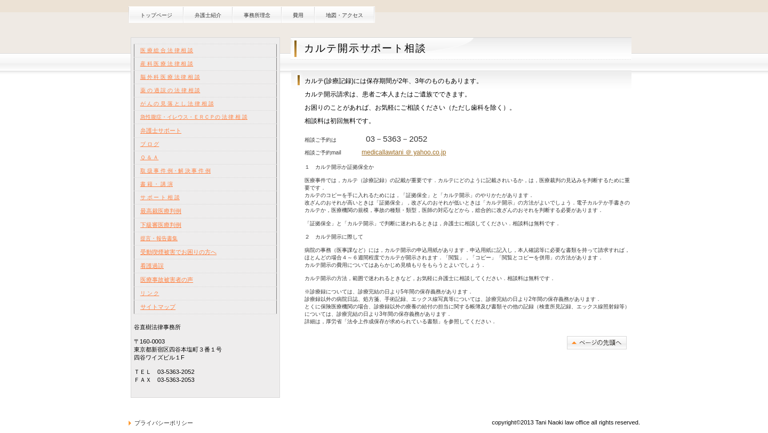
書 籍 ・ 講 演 (156, 184)
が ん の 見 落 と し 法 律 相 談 (177, 104)
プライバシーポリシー (163, 423)
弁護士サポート (160, 130)
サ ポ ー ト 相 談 (160, 197)
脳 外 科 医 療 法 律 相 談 (170, 77)
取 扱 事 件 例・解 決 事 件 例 (175, 171)
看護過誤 (152, 266)
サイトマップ (157, 307)
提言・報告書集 (159, 238)
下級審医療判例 (160, 225)
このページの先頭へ (597, 342)
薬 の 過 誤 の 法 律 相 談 (170, 90)
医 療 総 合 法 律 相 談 (166, 50)
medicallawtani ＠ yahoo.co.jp (404, 152)
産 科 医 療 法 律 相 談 (166, 64)
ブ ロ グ (149, 144)
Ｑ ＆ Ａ (149, 157)
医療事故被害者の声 (166, 279)
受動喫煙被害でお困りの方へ (178, 252)
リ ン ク (149, 293)
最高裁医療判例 (160, 211)
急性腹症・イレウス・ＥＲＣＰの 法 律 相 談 (193, 117)
